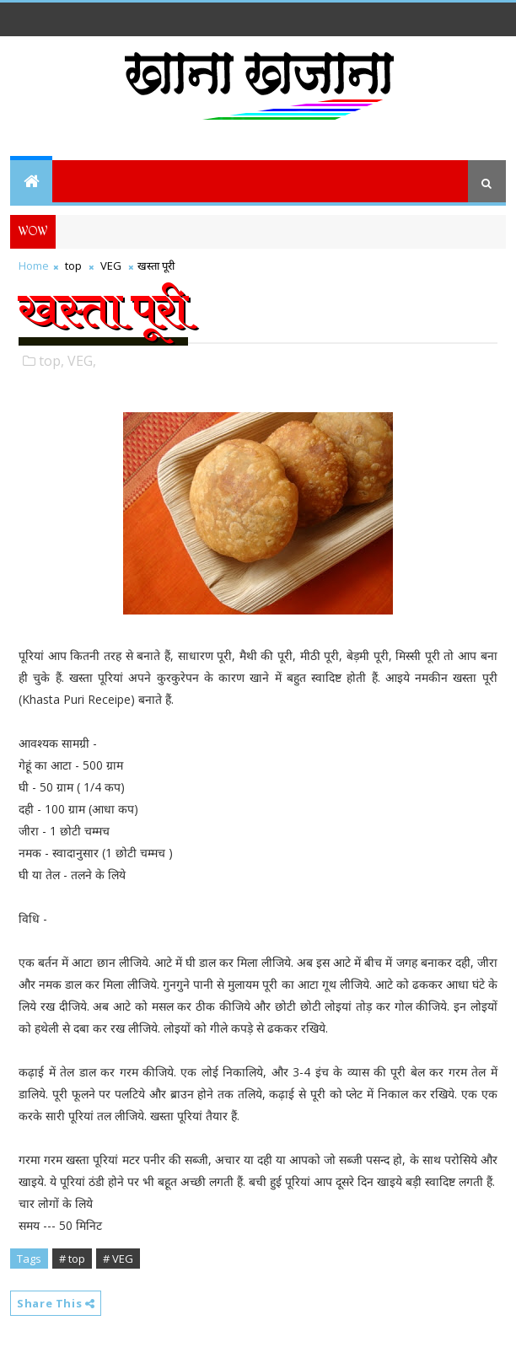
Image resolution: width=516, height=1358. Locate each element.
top (73, 265)
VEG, (81, 361)
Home (34, 265)
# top (72, 1258)
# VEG (118, 1258)
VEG (110, 265)
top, (51, 361)
